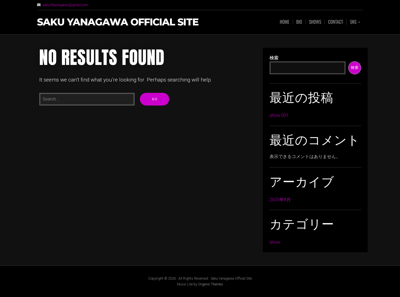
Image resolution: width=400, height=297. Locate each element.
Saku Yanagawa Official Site (117, 22)
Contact (335, 21)
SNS (353, 22)
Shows (315, 21)
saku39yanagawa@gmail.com (65, 5)
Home (284, 21)
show (275, 242)
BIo (299, 21)
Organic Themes (210, 284)
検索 (274, 58)
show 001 (279, 115)
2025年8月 (280, 199)
